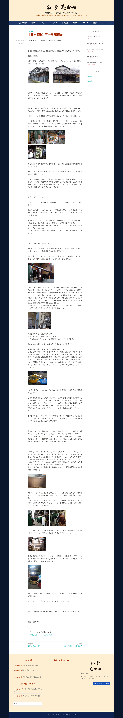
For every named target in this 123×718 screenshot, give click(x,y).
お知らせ (95, 23)
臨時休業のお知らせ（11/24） (95, 56)
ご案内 (75, 23)
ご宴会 (42, 23)
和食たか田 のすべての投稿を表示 (41, 635)
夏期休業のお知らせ (35, 645)
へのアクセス (101, 683)
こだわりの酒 (52, 23)
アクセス (85, 23)
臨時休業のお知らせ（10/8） (95, 63)
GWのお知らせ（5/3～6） (94, 36)
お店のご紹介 (23, 23)
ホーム (103, 23)
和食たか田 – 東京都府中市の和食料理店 (61, 13)
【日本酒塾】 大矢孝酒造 (72, 645)
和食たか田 (21, 43)
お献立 (33, 23)
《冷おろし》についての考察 (31, 696)
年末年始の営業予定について (95, 50)
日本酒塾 (65, 23)
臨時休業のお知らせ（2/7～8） (95, 43)
